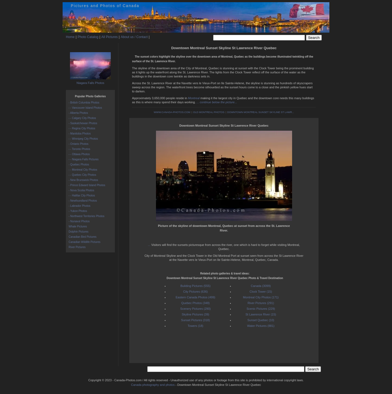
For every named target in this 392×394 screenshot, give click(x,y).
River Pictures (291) (260, 303)
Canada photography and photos (152, 384)
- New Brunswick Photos (83, 180)
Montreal (194, 98)
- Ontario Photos (78, 143)
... (149, 244)
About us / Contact (134, 37)
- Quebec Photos (79, 164)
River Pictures (77, 247)
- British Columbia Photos (84, 102)
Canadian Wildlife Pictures (84, 241)
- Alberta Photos (78, 112)
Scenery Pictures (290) (195, 308)
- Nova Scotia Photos (81, 190)
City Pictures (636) (195, 291)
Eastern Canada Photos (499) (195, 297)
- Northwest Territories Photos (87, 216)
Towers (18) (195, 325)
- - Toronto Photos (79, 149)
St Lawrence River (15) (261, 314)
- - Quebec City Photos (82, 174)
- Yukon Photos (78, 210)
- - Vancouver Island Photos (85, 107)
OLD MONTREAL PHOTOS (208, 112)
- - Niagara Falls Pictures (84, 159)
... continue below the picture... (217, 102)
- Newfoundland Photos (83, 200)
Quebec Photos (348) (195, 303)
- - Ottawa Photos (79, 154)
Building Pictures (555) (195, 285)
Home (70, 37)
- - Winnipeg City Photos (83, 138)
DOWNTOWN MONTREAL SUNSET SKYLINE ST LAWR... (260, 112)
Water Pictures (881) (260, 325)
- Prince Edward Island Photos (87, 185)
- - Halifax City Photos (82, 195)
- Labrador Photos (79, 205)
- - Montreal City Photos (83, 169)
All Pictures (109, 37)
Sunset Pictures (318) (195, 320)
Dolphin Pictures (78, 231)
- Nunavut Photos (79, 221)
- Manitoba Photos (80, 133)
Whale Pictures (78, 226)
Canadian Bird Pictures (82, 236)
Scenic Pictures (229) (261, 308)
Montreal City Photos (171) (261, 297)
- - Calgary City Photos (82, 118)
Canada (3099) (261, 285)
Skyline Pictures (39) (195, 314)
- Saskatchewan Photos (83, 123)
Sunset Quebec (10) (260, 320)
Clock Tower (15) (261, 291)
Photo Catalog (88, 37)
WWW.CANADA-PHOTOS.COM (172, 112)
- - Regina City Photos (82, 128)
